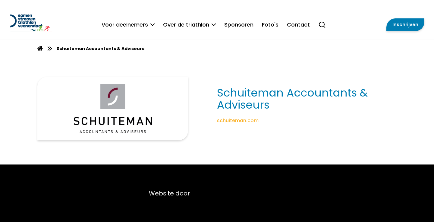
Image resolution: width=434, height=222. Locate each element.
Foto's (270, 25)
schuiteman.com (238, 120)
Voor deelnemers (127, 25)
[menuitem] (40, 48)
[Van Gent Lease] (48, 22)
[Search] (322, 28)
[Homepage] (40, 49)
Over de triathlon (189, 25)
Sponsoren (238, 25)
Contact (298, 25)
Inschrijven (405, 25)
